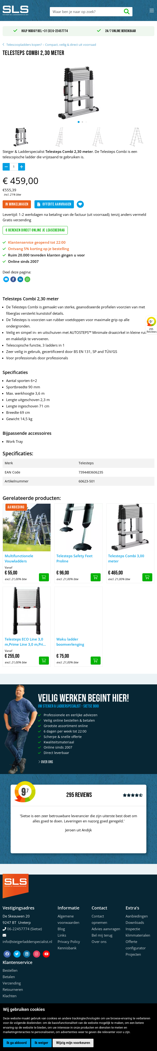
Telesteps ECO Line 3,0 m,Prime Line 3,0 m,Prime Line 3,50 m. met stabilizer (26, 642)
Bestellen (10, 970)
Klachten (10, 995)
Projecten (133, 954)
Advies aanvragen (106, 928)
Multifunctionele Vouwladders (19, 558)
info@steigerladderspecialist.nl (27, 941)
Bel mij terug (102, 935)
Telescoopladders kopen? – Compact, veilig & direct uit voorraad (51, 44)
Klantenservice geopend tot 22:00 (37, 242)
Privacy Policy (69, 941)
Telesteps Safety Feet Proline (74, 558)
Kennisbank (67, 948)
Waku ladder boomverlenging (70, 642)
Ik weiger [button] (41, 1043)
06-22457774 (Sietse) (24, 928)
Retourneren (13, 989)
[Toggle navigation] (151, 10)
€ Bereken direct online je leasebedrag (35, 230)
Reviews (83, 795)
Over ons (45, 762)
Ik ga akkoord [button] (17, 1043)
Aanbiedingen (137, 916)
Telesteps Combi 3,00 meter (126, 558)
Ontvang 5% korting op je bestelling (38, 248)
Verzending (12, 983)
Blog (61, 928)
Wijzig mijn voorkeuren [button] (73, 1043)
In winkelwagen (17, 204)
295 (70, 795)
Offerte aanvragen (54, 204)
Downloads (135, 922)
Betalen (9, 976)
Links (62, 935)
